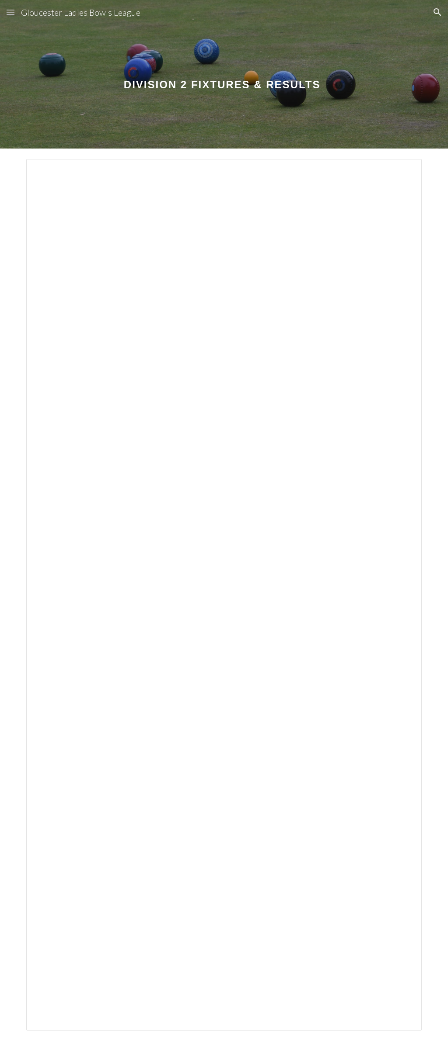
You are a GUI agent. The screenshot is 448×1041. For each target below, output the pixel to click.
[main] (224, 74)
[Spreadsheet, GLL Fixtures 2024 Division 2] (224, 595)
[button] (10, 12)
